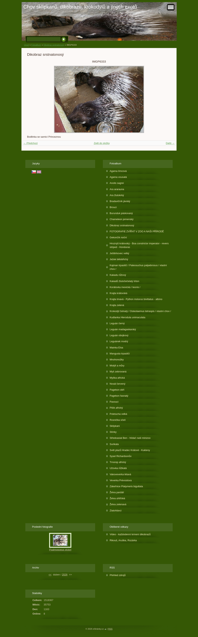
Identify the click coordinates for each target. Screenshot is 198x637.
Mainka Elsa (116, 347)
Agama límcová (118, 171)
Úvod (26, 45)
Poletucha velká (118, 413)
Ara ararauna (117, 189)
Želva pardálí (117, 492)
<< (50, 574)
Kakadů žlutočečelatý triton (124, 281)
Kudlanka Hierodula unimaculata (127, 317)
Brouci (113, 207)
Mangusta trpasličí (120, 353)
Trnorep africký (118, 462)
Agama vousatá (118, 177)
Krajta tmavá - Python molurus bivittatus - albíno (136, 299)
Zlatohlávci (115, 510)
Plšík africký (116, 407)
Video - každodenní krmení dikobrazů (130, 534)
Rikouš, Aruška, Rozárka (123, 540)
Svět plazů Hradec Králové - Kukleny (130, 450)
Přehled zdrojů (118, 575)
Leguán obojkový (119, 335)
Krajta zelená (117, 305)
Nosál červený (117, 383)
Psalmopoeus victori (60, 549)
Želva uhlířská (117, 498)
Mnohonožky (117, 359)
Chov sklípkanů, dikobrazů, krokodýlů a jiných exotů (80, 6)
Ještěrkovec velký (119, 253)
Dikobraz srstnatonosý (54, 45)
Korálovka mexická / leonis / (125, 287)
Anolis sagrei (117, 183)
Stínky (113, 431)
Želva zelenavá (118, 504)
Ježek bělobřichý (119, 259)
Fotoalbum (36, 45)
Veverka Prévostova (121, 480)
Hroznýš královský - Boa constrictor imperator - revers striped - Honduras (139, 245)
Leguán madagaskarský (123, 329)
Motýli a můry (117, 365)
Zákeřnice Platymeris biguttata (126, 486)
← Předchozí (30, 143)
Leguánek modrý (119, 341)
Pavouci (114, 401)
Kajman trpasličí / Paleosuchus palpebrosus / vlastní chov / (138, 267)
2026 (64, 574)
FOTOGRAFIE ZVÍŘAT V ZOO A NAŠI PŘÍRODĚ (137, 231)
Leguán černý (117, 323)
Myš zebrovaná (118, 371)
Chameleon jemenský (121, 219)
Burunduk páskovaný (121, 213)
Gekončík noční (118, 237)
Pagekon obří (117, 389)
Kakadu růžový (118, 274)
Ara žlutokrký (117, 195)
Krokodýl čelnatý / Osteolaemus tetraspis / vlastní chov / (140, 311)
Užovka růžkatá (118, 468)
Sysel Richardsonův (120, 456)
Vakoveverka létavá (120, 474)
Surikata (114, 444)
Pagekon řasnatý (119, 395)
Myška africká (117, 377)
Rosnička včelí (118, 419)
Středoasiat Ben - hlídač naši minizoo (130, 437)
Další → (170, 143)
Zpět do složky (102, 143)
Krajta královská (118, 293)
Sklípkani (115, 425)
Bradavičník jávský (120, 201)
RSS (110, 629)
